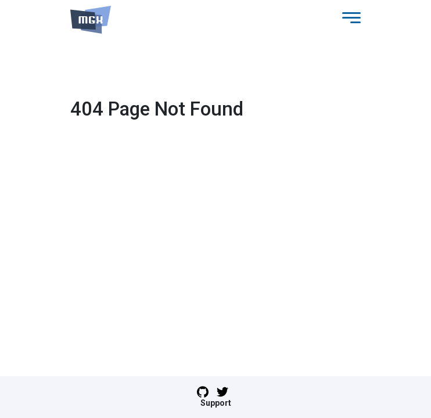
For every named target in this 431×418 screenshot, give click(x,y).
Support (215, 403)
